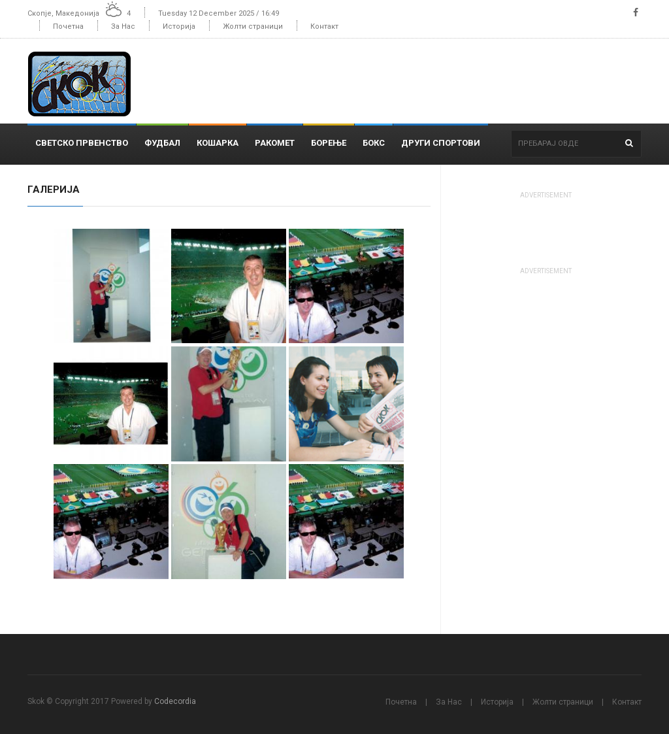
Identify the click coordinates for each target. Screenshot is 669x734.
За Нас (123, 26)
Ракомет (275, 143)
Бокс (374, 143)
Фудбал (162, 143)
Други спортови (440, 143)
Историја (179, 26)
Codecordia (175, 701)
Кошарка (217, 143)
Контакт (324, 26)
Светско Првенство (81, 143)
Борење (328, 143)
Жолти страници (253, 26)
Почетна (68, 26)
